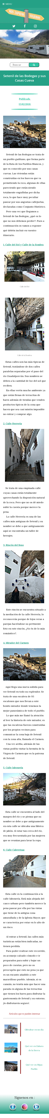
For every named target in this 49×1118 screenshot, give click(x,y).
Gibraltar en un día (34, 1029)
